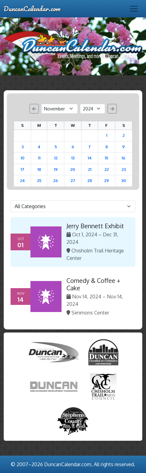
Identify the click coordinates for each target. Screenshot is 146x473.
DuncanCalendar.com (32, 8)
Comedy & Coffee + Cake (93, 284)
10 (23, 157)
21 (89, 169)
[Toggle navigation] (133, 9)
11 (39, 157)
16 (123, 157)
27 (73, 180)
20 (72, 169)
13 (73, 157)
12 (55, 157)
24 (22, 180)
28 (89, 180)
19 (56, 169)
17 (22, 169)
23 (123, 169)
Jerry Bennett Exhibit (95, 226)
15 (106, 157)
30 (123, 180)
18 (39, 169)
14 (90, 157)
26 (55, 180)
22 (106, 169)
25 (39, 180)
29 (106, 180)
